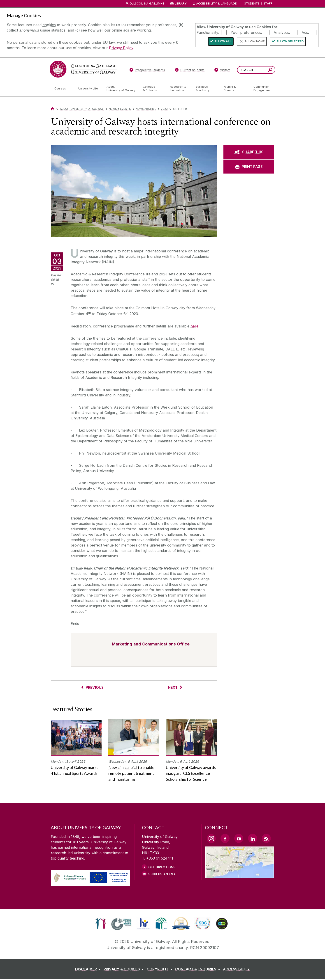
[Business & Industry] (206, 88)
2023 (164, 108)
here (194, 326)
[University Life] (89, 88)
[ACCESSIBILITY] (236, 969)
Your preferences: (246, 32)
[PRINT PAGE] (248, 167)
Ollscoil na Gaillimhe (147, 3)
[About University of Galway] (121, 88)
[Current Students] (190, 70)
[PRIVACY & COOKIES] (125, 969)
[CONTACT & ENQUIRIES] (198, 969)
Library (181, 3)
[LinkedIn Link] (252, 838)
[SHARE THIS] (248, 152)
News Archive (146, 108)
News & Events (120, 108)
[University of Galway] (83, 69)
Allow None (255, 41)
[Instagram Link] (211, 838)
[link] (100, 923)
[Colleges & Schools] (152, 88)
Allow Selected (290, 41)
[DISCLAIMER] (88, 969)
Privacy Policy (121, 48)
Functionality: (208, 32)
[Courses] (63, 88)
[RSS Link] (266, 838)
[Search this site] (270, 70)
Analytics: (282, 32)
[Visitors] (222, 70)
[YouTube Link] (238, 838)
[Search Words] (256, 70)
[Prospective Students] (147, 70)
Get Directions (162, 867)
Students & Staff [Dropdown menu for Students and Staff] (258, 3)
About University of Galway (82, 108)
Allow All (223, 41)
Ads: (305, 32)
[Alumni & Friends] (235, 88)
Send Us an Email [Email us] (163, 874)
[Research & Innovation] (179, 88)
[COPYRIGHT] (160, 969)
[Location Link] (239, 875)
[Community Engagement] (262, 88)
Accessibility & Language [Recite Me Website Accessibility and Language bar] (214, 4)
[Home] (52, 108)
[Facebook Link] (225, 838)
